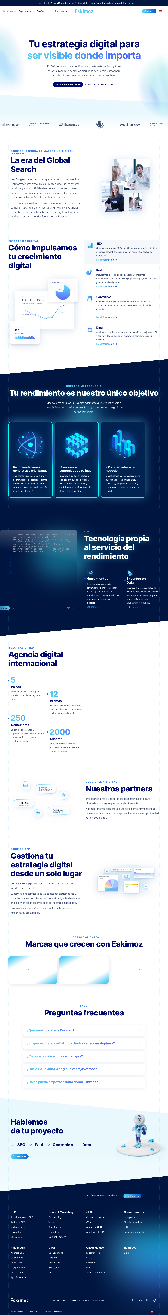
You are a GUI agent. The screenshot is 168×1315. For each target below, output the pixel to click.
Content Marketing (60, 1212)
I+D (126, 1227)
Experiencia (27, 11)
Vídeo (51, 1222)
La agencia (129, 1217)
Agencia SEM (18, 1252)
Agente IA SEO (94, 1227)
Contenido (63, 1144)
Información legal (17, 1312)
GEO (89, 1212)
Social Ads (16, 1262)
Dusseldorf (98, 1300)
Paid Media (18, 1247)
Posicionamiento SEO (22, 1217)
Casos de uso (95, 1247)
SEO (21, 1144)
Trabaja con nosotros (135, 1232)
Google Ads (17, 1257)
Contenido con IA (95, 1217)
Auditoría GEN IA (95, 1232)
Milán (86, 1300)
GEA (88, 1222)
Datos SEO (54, 1262)
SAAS (89, 1257)
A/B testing (54, 1267)
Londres (75, 1300)
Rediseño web (18, 1227)
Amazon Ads (17, 1272)
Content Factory (57, 1237)
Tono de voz (55, 1232)
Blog (126, 1252)
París (66, 1300)
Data (86, 1144)
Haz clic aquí (96, 3)
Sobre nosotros (134, 1212)
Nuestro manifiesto (134, 1222)
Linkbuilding (17, 1232)
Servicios (10, 11)
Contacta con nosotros (99, 84)
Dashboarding (55, 1252)
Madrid (56, 1300)
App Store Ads (18, 1277)
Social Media (55, 1227)
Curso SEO (16, 1237)
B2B (88, 1267)
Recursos (61, 11)
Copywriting (54, 1217)
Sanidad (90, 1262)
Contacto (149, 11)
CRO (50, 1272)
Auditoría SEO (18, 1222)
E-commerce (93, 1252)
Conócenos (44, 11)
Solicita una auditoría (68, 84)
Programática (18, 1267)
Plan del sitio (35, 1312)
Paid (39, 1144)
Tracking (53, 1257)
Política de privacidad (53, 1312)
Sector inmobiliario (96, 1272)
